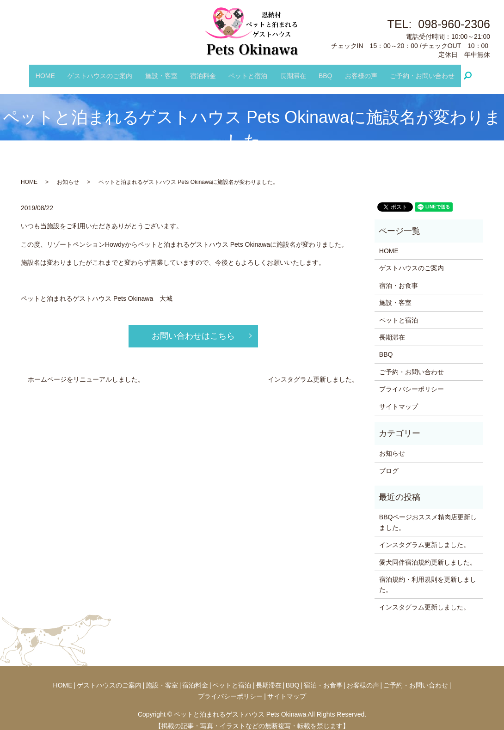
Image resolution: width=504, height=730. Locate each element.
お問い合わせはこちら (193, 328)
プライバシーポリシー (411, 380)
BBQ (321, 71)
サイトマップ (398, 398)
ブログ (389, 462)
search (461, 71)
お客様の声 (354, 71)
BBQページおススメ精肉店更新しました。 (428, 514)
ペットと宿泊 (247, 71)
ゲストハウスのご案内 (106, 71)
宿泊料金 (205, 71)
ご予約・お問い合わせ (413, 71)
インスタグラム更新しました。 (313, 371)
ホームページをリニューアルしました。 (86, 371)
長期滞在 (291, 71)
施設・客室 (165, 71)
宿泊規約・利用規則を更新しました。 (427, 576)
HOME (54, 71)
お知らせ (68, 174)
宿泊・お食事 (398, 277)
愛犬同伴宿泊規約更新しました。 (427, 554)
